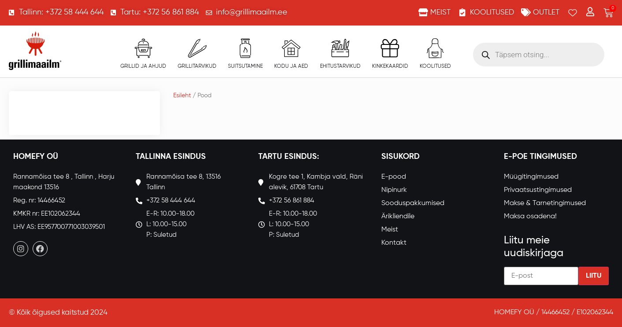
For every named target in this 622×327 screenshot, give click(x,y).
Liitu (593, 275)
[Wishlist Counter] (572, 12)
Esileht (182, 95)
